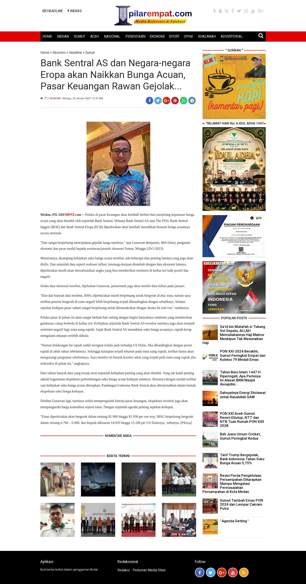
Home (44, 53)
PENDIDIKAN (135, 36)
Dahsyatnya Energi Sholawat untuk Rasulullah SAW (243, 395)
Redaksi (124, 570)
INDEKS (75, 11)
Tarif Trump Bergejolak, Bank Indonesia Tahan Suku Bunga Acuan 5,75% (242, 459)
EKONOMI (157, 36)
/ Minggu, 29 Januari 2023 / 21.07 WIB (82, 98)
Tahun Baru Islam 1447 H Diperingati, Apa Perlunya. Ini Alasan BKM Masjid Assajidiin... (240, 378)
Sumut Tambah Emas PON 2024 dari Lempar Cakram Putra (241, 504)
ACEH (94, 36)
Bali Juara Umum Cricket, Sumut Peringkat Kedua (240, 436)
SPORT (174, 36)
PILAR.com (66, 214)
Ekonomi (59, 53)
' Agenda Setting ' (234, 521)
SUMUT (79, 36)
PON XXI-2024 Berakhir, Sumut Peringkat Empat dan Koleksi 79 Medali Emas (242, 355)
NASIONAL (112, 36)
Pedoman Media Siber (149, 570)
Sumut (90, 53)
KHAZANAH (207, 36)
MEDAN (63, 36)
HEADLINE (52, 11)
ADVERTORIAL (232, 36)
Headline (75, 53)
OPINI (188, 36)
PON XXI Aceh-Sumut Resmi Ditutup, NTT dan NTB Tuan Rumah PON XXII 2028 (242, 419)
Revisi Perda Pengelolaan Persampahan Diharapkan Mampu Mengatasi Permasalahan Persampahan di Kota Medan (232, 483)
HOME (47, 36)
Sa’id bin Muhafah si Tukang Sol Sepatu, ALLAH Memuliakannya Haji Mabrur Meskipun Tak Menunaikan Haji (234, 334)
